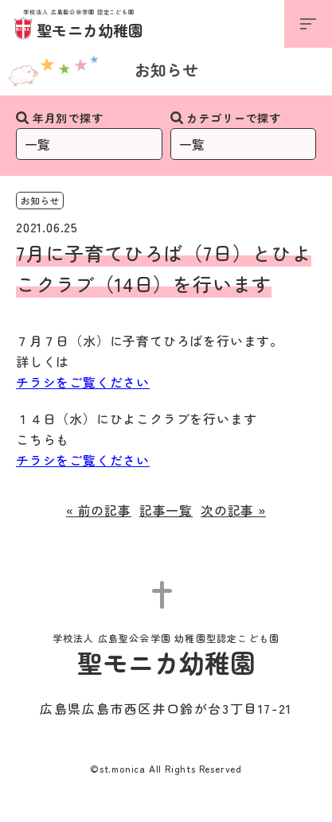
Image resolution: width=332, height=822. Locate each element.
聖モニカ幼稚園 (79, 25)
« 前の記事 (98, 510)
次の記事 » (233, 510)
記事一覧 (166, 510)
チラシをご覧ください (83, 382)
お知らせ (166, 69)
